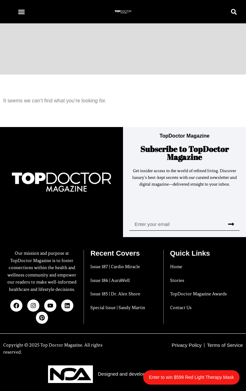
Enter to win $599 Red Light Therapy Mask (191, 377)
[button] (21, 11)
